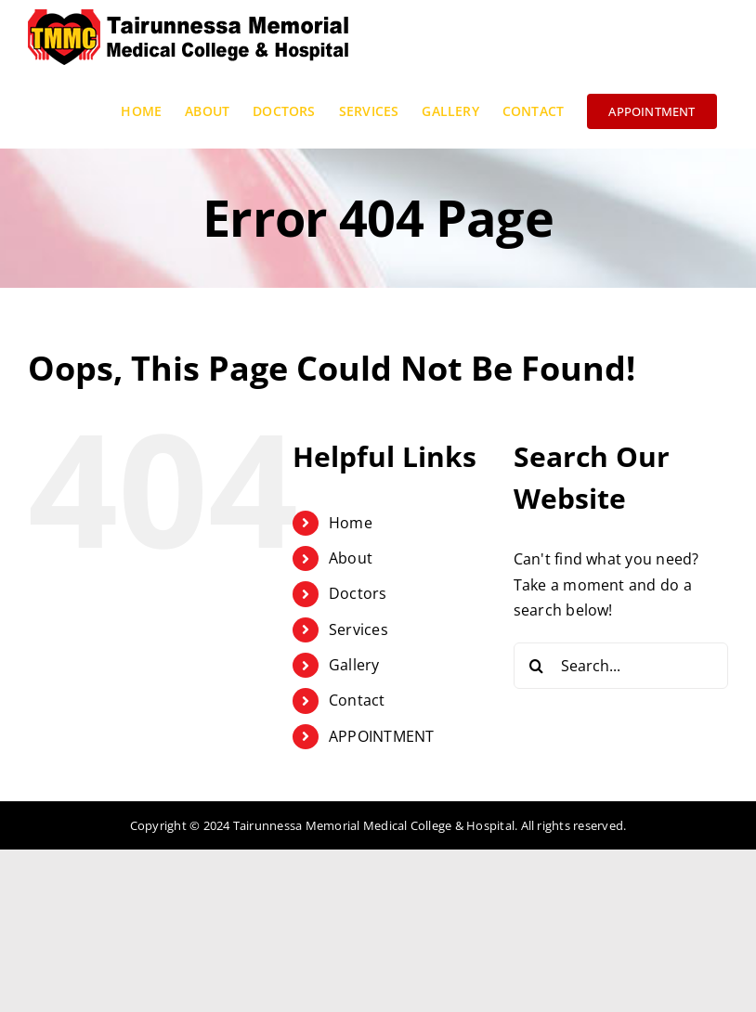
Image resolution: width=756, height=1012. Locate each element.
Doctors (358, 593)
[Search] (537, 665)
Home (350, 522)
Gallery (354, 665)
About (350, 558)
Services (358, 629)
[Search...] (621, 665)
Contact (357, 700)
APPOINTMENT (382, 736)
